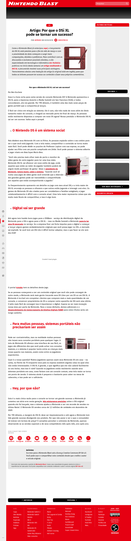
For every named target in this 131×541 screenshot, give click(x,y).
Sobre (100, 512)
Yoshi (49, 525)
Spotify (54, 439)
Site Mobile (17, 515)
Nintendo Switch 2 (33, 512)
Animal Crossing (53, 531)
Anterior (28, 500)
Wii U (29, 520)
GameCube (31, 531)
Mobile (29, 517)
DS (50, 25)
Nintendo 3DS (32, 523)
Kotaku (19, 287)
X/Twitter (28, 439)
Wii (28, 525)
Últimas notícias (104, 25)
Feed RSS (88, 523)
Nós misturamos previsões (54, 401)
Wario (67, 519)
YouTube (37, 439)
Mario (49, 512)
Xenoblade (69, 528)
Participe (101, 515)
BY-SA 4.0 (79, 466)
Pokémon (68, 509)
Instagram (19, 439)
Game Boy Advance (34, 533)
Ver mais (112, 91)
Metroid (68, 511)
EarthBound (69, 522)
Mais (88, 439)
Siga (14, 528)
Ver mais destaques (111, 187)
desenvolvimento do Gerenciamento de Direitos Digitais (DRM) (35, 310)
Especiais (16, 520)
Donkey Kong (70, 514)
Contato (101, 517)
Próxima (71, 500)
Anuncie (101, 520)
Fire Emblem (69, 517)
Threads (62, 439)
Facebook (11, 439)
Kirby (49, 517)
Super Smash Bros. (72, 530)
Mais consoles (32, 536)
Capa (15, 512)
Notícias (16, 517)
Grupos (79, 439)
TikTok (45, 439)
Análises (16, 523)
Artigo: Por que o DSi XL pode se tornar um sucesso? (49, 32)
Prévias (16, 525)
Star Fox (50, 520)
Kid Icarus (50, 533)
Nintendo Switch (33, 515)
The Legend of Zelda (54, 515)
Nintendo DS (31, 528)
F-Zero (49, 523)
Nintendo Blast (41, 464)
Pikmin (49, 528)
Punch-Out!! (69, 525)
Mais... (87, 525)
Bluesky (71, 439)
